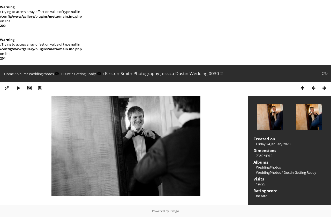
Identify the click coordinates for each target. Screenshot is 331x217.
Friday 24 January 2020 (273, 144)
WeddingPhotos (41, 73)
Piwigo (174, 211)
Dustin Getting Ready (79, 73)
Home (9, 73)
